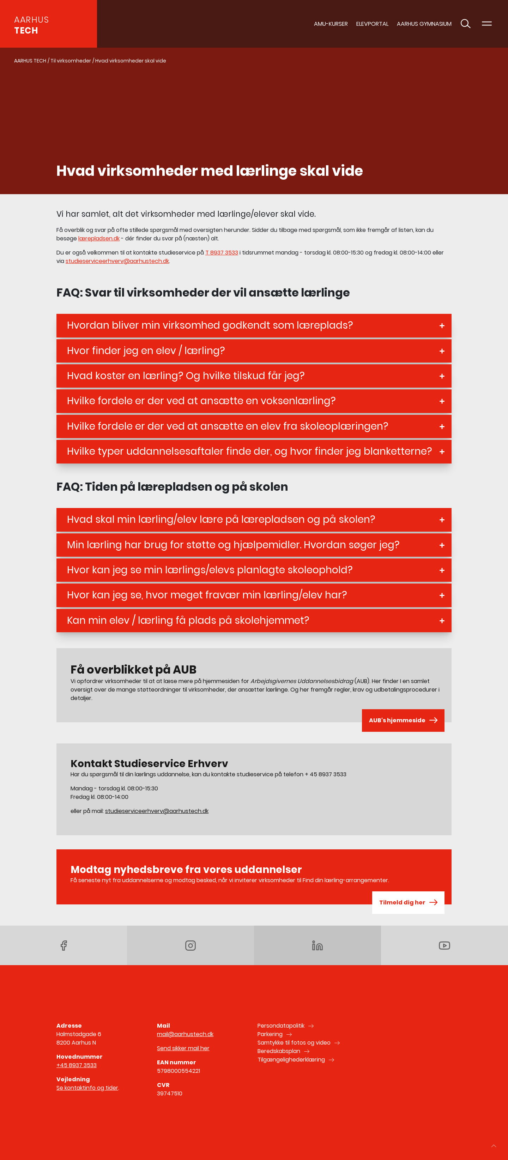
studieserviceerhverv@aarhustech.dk (117, 261)
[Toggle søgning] (466, 24)
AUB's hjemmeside (403, 720)
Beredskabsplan (279, 1051)
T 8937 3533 (221, 253)
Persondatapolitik (281, 1026)
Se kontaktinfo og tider (87, 1088)
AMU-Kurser (331, 24)
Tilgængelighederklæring (291, 1060)
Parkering (270, 1034)
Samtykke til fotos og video (294, 1043)
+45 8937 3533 (76, 1065)
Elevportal (372, 24)
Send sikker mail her (183, 1048)
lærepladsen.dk (99, 238)
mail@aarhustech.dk (185, 1034)
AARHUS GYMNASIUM (424, 24)
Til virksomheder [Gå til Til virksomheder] (70, 60)
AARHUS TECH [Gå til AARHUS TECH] (30, 60)
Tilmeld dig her (408, 902)
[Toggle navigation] (487, 24)
